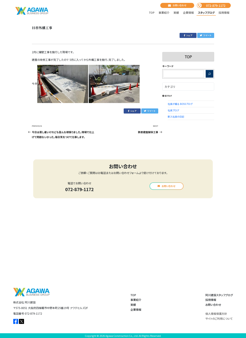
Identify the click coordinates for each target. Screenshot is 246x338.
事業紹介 (164, 13)
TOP (152, 13)
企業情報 (188, 13)
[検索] (209, 74)
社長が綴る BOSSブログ (180, 104)
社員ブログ (173, 110)
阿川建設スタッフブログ (219, 295)
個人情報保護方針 (216, 314)
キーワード (167, 66)
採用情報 (224, 13)
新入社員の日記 (176, 116)
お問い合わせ (177, 5)
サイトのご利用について (219, 318)
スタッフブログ (206, 13)
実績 (176, 13)
